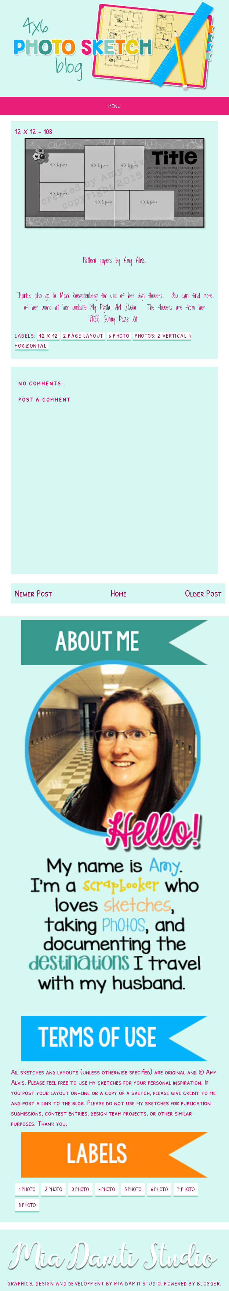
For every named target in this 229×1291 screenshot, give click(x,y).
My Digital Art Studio (113, 307)
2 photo (53, 1189)
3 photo (80, 1189)
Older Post (203, 593)
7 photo (186, 1189)
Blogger (208, 1283)
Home (119, 593)
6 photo (119, 336)
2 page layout (83, 336)
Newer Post (33, 593)
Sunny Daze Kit (120, 319)
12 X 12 (48, 336)
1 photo (26, 1189)
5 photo (132, 1189)
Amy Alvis (134, 260)
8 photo (27, 1205)
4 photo (106, 1189)
